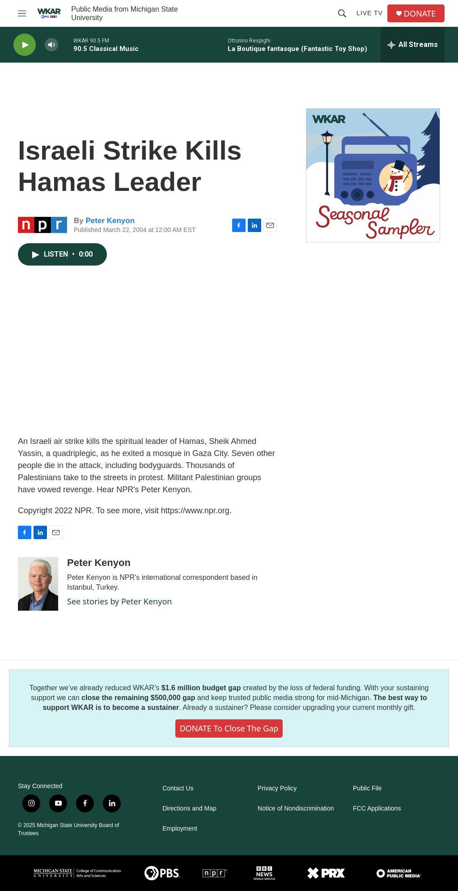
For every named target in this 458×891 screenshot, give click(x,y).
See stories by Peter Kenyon (119, 601)
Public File (367, 788)
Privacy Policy (277, 788)
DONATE (420, 13)
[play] (24, 45)
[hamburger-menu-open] (21, 13)
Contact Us (177, 788)
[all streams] (413, 45)
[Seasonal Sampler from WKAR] (373, 175)
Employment (179, 828)
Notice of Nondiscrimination (296, 808)
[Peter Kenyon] (38, 584)
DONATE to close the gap (229, 728)
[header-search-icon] (342, 13)
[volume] (51, 45)
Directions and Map (189, 808)
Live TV (369, 13)
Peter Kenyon (110, 220)
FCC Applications (377, 808)
